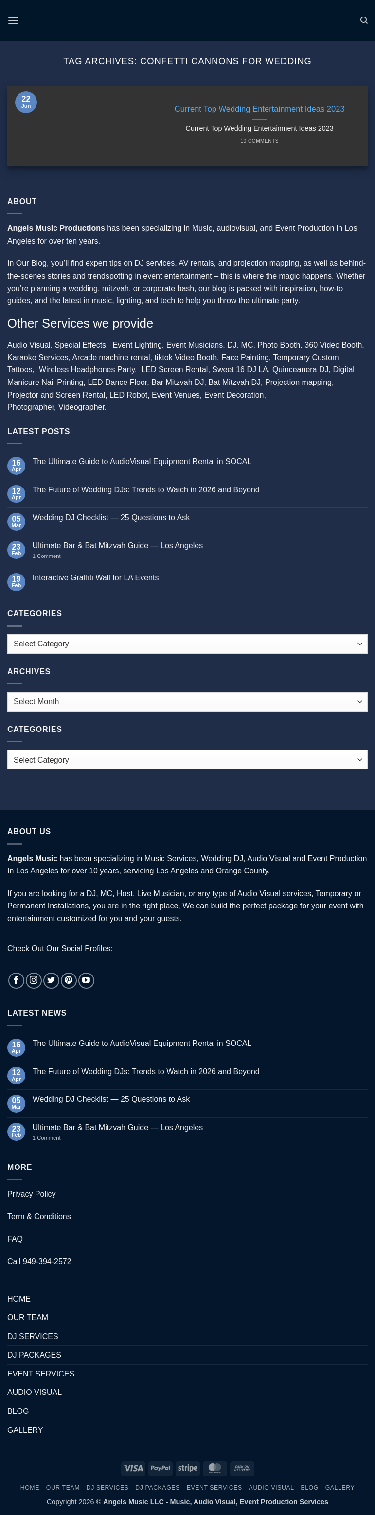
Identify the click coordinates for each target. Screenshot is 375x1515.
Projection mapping (298, 382)
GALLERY (25, 1430)
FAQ (15, 1239)
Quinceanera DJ (300, 370)
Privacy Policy (31, 1194)
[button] (13, 21)
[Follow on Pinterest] (69, 981)
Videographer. (82, 407)
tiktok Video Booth (185, 357)
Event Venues (176, 395)
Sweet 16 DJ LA (240, 370)
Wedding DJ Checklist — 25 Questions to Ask (111, 517)
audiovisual (235, 228)
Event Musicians (194, 345)
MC (247, 345)
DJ (232, 345)
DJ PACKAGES (34, 1355)
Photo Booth (278, 345)
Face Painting (245, 357)
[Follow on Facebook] (16, 981)
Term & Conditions (39, 1216)
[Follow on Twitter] (51, 981)
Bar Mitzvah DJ (177, 382)
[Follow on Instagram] (34, 981)
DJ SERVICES (32, 1336)
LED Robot (128, 395)
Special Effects (81, 345)
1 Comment (56, 556)
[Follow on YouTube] (86, 981)
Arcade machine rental (111, 357)
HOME (19, 1299)
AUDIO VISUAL (34, 1392)
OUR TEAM (27, 1317)
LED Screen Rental (174, 370)
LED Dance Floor (117, 382)
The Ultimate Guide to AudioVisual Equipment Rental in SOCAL (142, 461)
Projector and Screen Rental (56, 395)
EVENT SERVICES (40, 1374)
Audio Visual (29, 345)
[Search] (364, 20)
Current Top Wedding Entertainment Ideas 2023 (260, 109)
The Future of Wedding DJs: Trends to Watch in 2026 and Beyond (146, 490)
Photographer (30, 407)
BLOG (18, 1411)
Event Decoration (234, 395)
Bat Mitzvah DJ (235, 382)
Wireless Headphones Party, (88, 370)
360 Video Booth (333, 345)
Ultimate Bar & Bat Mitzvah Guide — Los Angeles (118, 545)
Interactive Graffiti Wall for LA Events (96, 578)
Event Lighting (136, 345)
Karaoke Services (37, 357)
